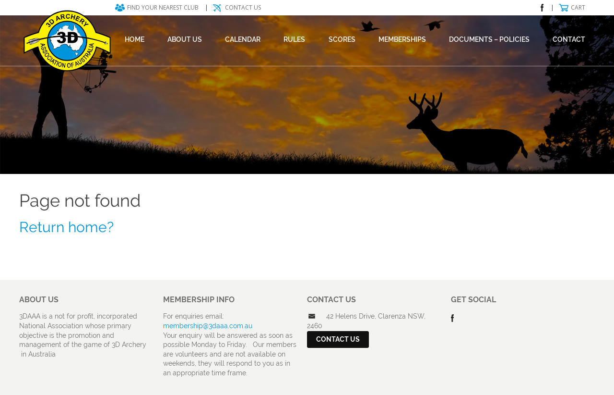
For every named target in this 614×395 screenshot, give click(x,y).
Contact (569, 39)
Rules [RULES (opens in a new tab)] (294, 39)
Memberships (402, 39)
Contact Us (243, 7)
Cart (578, 7)
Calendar (242, 39)
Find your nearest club (163, 7)
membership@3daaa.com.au (207, 326)
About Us (184, 39)
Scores (342, 39)
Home (134, 39)
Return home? (66, 227)
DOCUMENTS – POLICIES (489, 39)
